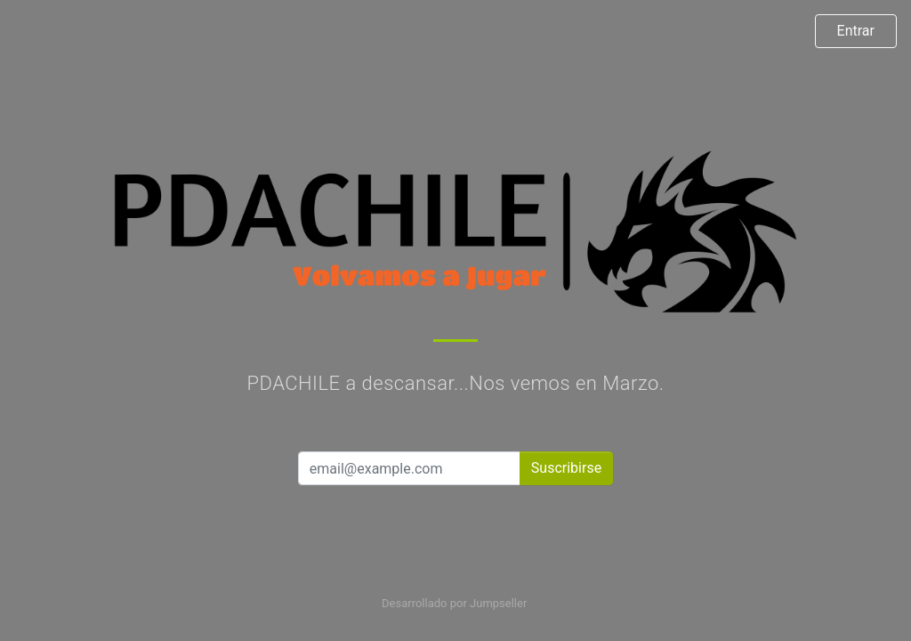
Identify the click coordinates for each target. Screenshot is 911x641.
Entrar (856, 30)
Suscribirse (566, 467)
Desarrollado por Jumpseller (454, 603)
